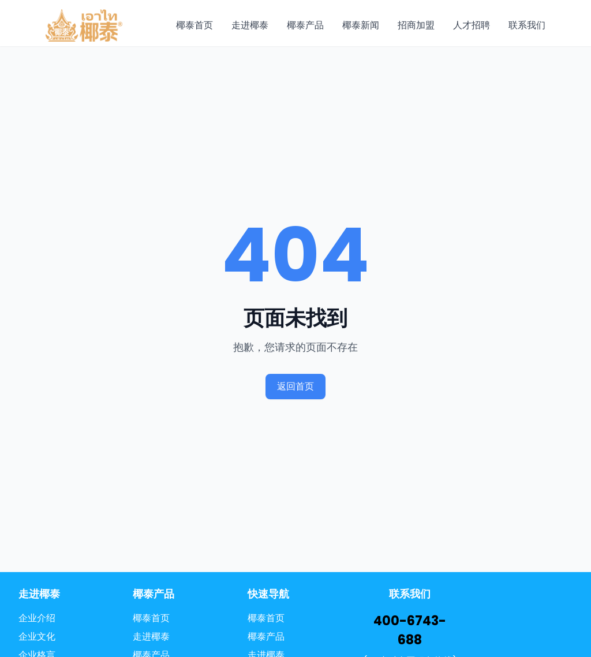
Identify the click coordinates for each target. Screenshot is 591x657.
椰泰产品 (305, 25)
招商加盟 (416, 25)
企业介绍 (36, 618)
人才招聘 (471, 25)
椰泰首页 (194, 25)
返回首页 (295, 386)
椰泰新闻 (360, 25)
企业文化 (36, 636)
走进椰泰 (249, 25)
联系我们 (526, 25)
